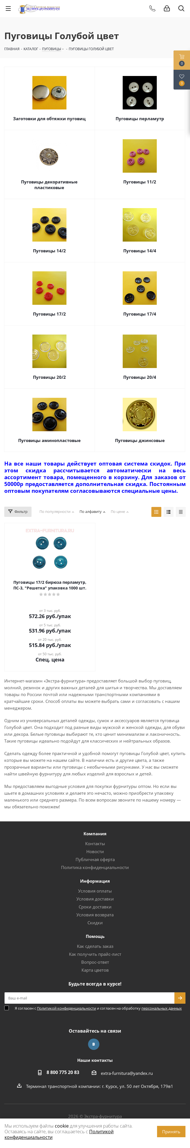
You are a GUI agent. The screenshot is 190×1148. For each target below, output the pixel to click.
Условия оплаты (95, 891)
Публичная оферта (95, 859)
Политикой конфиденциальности (66, 1008)
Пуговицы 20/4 (139, 377)
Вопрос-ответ (95, 962)
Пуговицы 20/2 (49, 377)
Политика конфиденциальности (95, 867)
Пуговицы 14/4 (139, 250)
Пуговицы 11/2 (139, 182)
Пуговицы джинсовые (140, 440)
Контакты (95, 843)
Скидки (95, 922)
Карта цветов (95, 970)
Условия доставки (95, 899)
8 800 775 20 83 (63, 1072)
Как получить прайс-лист (95, 954)
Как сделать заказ (95, 946)
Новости (95, 851)
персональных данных (161, 1008)
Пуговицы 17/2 (49, 314)
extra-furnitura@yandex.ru (127, 1073)
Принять (171, 1131)
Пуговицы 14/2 (49, 250)
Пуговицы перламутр (140, 118)
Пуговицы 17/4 (139, 314)
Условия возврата (95, 914)
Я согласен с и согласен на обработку (98, 1008)
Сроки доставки (95, 907)
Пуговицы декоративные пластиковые (49, 184)
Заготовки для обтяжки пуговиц (49, 118)
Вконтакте (93, 1044)
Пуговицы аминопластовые (49, 440)
